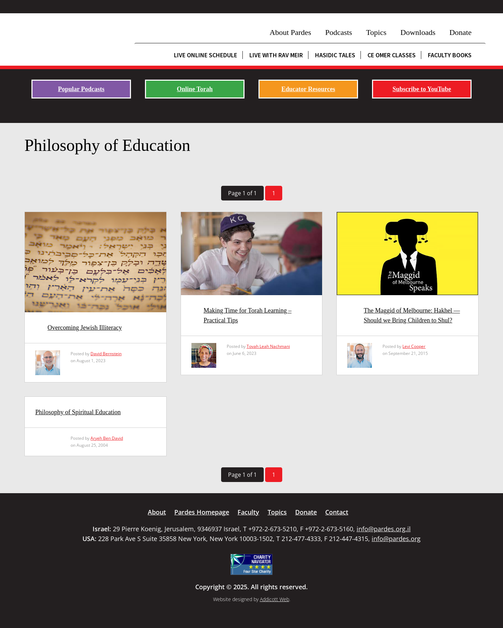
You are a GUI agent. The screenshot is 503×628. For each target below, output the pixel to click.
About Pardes (290, 32)
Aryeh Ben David (106, 438)
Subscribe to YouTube (422, 89)
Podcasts (338, 32)
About (157, 512)
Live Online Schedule (205, 55)
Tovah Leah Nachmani (268, 346)
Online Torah (195, 89)
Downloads (417, 32)
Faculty (248, 512)
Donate (460, 32)
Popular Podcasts (81, 89)
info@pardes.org (396, 538)
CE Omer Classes (391, 55)
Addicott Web (274, 599)
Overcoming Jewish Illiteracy (85, 327)
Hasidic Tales (335, 55)
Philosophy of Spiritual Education (78, 412)
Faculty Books (450, 55)
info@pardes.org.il (384, 529)
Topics (376, 32)
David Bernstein (106, 354)
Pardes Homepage (201, 512)
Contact (336, 512)
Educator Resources (308, 89)
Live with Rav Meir (276, 55)
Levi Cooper (413, 346)
